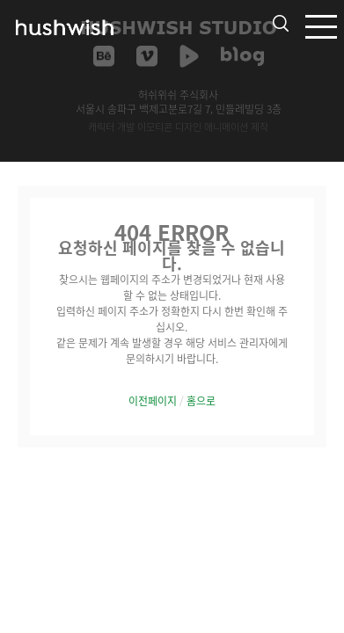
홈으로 (201, 401)
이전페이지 (152, 401)
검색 (281, 23)
